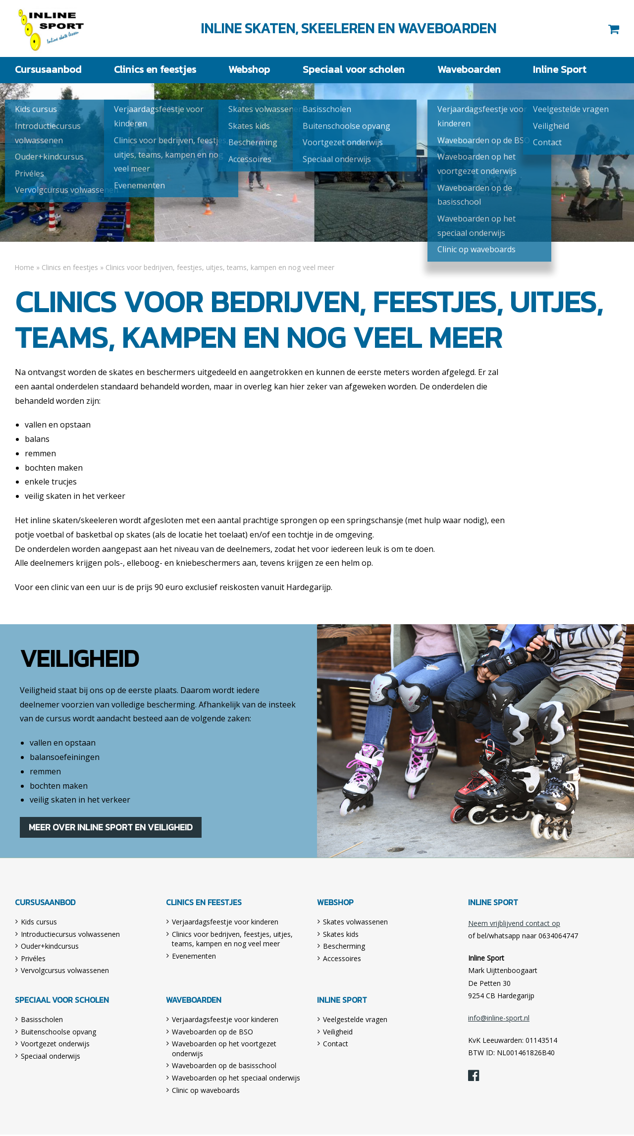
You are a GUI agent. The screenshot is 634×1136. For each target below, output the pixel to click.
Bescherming (344, 947)
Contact (335, 1045)
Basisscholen (42, 1021)
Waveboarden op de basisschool (224, 1067)
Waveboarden (464, 69)
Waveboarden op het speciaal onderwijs (236, 1079)
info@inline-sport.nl (498, 1019)
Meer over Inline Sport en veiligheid (113, 827)
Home (24, 266)
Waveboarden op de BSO (212, 1033)
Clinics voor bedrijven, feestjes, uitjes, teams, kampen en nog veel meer (232, 940)
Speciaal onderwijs (50, 1057)
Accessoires (342, 960)
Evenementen (194, 957)
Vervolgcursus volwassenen (65, 971)
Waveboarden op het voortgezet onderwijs (224, 1050)
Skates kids (341, 935)
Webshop (247, 69)
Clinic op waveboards (206, 1091)
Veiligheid (338, 1033)
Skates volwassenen (355, 923)
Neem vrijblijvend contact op (514, 924)
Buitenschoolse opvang (58, 1033)
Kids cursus (39, 923)
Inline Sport (51, 28)
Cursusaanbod (44, 69)
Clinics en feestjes (151, 69)
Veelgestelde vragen (355, 1021)
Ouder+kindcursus (50, 947)
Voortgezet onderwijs (55, 1045)
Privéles (33, 960)
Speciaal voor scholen (351, 69)
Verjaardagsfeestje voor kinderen (225, 923)
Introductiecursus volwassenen (70, 935)
